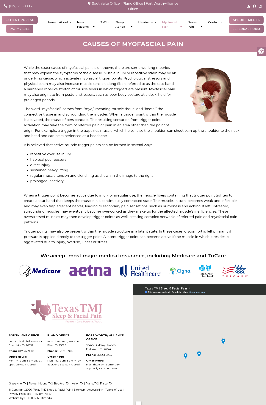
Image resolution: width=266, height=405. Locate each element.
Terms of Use (114, 389)
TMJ (103, 22)
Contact (214, 22)
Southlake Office (106, 3)
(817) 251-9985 (20, 6)
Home (51, 22)
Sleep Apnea (120, 24)
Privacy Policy (42, 393)
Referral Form (246, 29)
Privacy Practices (20, 393)
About (63, 22)
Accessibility (95, 389)
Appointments (246, 20)
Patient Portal (19, 20)
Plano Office (133, 3)
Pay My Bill (20, 29)
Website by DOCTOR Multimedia (30, 398)
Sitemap (79, 389)
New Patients (83, 24)
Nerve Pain (192, 24)
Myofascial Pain (169, 24)
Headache (145, 22)
